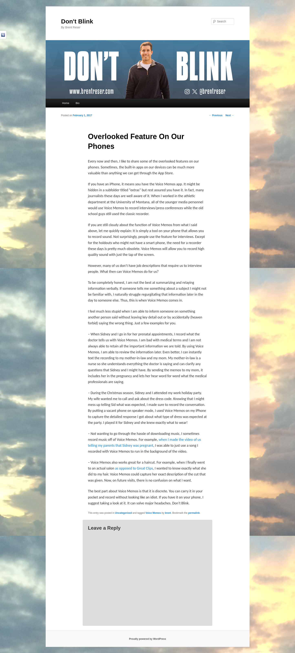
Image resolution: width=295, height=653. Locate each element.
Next (229, 115)
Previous (215, 115)
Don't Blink (77, 21)
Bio (78, 103)
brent (168, 513)
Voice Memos (153, 513)
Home (65, 103)
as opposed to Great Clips (134, 468)
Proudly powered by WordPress (147, 639)
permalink (194, 513)
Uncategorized (123, 513)
